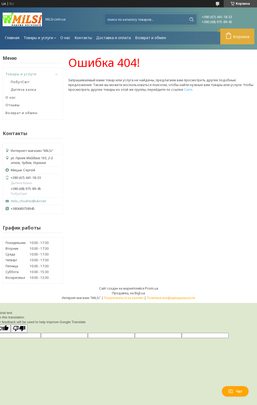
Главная (12, 37)
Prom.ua (151, 288)
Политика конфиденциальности (171, 298)
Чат (235, 391)
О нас (65, 37)
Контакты (83, 37)
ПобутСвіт (20, 81)
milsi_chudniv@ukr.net (28, 201)
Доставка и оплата (113, 37)
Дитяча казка (23, 89)
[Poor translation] (19, 328)
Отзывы (13, 105)
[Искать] (191, 19)
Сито (188, 89)
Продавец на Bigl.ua (128, 293)
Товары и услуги (38, 37)
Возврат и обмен (150, 37)
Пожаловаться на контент (123, 298)
